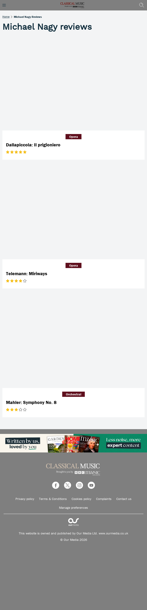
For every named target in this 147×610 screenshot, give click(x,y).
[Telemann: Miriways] (73, 211)
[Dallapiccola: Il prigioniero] (73, 83)
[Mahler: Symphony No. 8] (73, 340)
